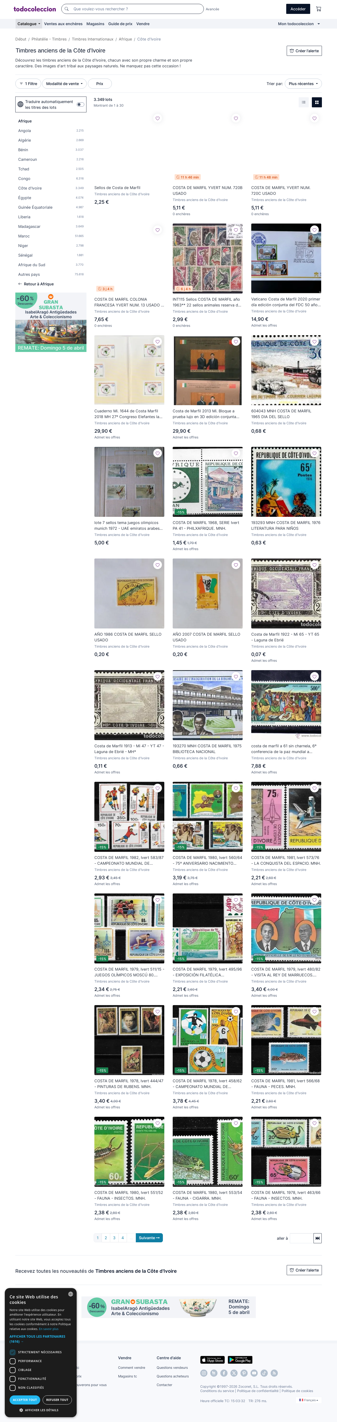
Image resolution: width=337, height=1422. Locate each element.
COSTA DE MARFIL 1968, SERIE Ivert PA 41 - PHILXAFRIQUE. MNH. (206, 525)
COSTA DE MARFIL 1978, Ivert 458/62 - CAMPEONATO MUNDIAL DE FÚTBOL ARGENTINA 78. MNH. (207, 1083)
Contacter (164, 1385)
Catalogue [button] (27, 23)
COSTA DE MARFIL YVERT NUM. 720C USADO (280, 190)
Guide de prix (120, 23)
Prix (99, 83)
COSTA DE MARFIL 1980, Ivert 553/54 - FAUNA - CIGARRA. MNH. (207, 1195)
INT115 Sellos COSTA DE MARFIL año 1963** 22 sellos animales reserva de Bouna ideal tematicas (206, 302)
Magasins (95, 23)
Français (308, 1400)
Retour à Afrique (36, 284)
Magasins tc (127, 1376)
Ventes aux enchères (63, 23)
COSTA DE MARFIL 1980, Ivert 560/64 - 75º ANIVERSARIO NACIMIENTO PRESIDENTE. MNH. (207, 860)
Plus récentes (302, 83)
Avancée (212, 9)
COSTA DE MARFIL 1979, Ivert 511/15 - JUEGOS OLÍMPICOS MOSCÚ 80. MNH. (129, 972)
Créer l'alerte (304, 50)
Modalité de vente (63, 83)
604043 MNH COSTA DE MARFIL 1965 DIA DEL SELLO (281, 414)
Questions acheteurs (173, 1376)
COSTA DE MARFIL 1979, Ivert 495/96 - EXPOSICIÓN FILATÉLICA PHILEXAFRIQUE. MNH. (207, 972)
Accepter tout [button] (25, 1400)
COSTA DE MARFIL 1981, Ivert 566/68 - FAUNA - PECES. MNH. (285, 1083)
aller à (282, 1238)
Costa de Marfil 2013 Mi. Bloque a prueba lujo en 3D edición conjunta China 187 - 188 (204, 414)
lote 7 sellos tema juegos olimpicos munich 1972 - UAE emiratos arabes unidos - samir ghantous (127, 525)
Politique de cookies (297, 1391)
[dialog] (41, 1352)
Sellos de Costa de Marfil (117, 187)
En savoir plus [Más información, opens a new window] (48, 1329)
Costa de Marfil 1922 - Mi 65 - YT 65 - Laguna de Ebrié (285, 637)
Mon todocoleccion (296, 23)
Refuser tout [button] (57, 1400)
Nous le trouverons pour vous (84, 1385)
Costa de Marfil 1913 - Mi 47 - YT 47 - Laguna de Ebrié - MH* (129, 748)
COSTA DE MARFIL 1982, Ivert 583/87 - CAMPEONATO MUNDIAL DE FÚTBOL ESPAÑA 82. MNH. (129, 860)
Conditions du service (217, 1391)
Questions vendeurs (172, 1367)
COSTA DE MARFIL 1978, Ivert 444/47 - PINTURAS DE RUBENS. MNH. (128, 1083)
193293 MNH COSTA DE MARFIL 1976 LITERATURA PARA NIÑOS (285, 525)
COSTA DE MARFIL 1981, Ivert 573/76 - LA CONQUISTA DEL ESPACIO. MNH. (286, 860)
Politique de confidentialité (258, 1391)
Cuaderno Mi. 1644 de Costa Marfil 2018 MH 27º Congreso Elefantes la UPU (126, 414)
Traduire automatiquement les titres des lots (45, 104)
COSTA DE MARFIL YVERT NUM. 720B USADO (207, 190)
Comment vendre (131, 1367)
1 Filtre (28, 83)
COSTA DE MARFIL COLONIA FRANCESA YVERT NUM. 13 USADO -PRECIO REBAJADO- (128, 302)
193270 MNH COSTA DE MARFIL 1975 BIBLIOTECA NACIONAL (207, 748)
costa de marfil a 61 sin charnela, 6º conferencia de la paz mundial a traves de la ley (283, 748)
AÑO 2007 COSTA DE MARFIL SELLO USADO (206, 637)
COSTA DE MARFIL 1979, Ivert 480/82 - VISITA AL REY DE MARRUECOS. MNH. (285, 972)
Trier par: (275, 83)
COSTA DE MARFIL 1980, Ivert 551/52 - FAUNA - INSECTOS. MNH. (128, 1195)
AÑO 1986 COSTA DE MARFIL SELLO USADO (127, 637)
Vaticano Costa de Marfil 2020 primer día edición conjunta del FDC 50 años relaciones (285, 302)
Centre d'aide (169, 1357)
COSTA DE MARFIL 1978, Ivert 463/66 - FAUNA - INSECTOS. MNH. (285, 1195)
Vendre (142, 23)
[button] (41, 1339)
